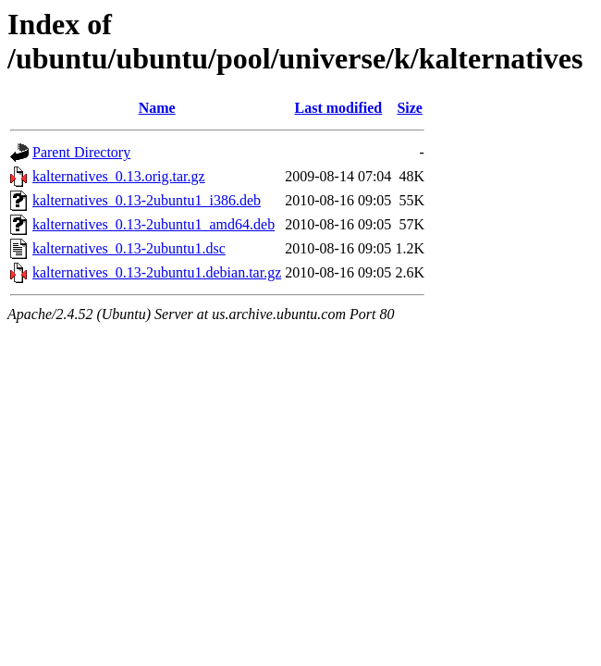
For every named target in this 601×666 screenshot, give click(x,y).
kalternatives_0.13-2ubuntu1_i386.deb (146, 200)
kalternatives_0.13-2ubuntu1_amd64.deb (153, 224)
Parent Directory (81, 152)
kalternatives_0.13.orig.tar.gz (118, 176)
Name (157, 108)
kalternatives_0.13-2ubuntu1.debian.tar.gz (156, 272)
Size (410, 108)
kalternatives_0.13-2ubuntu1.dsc (129, 248)
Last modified (338, 108)
